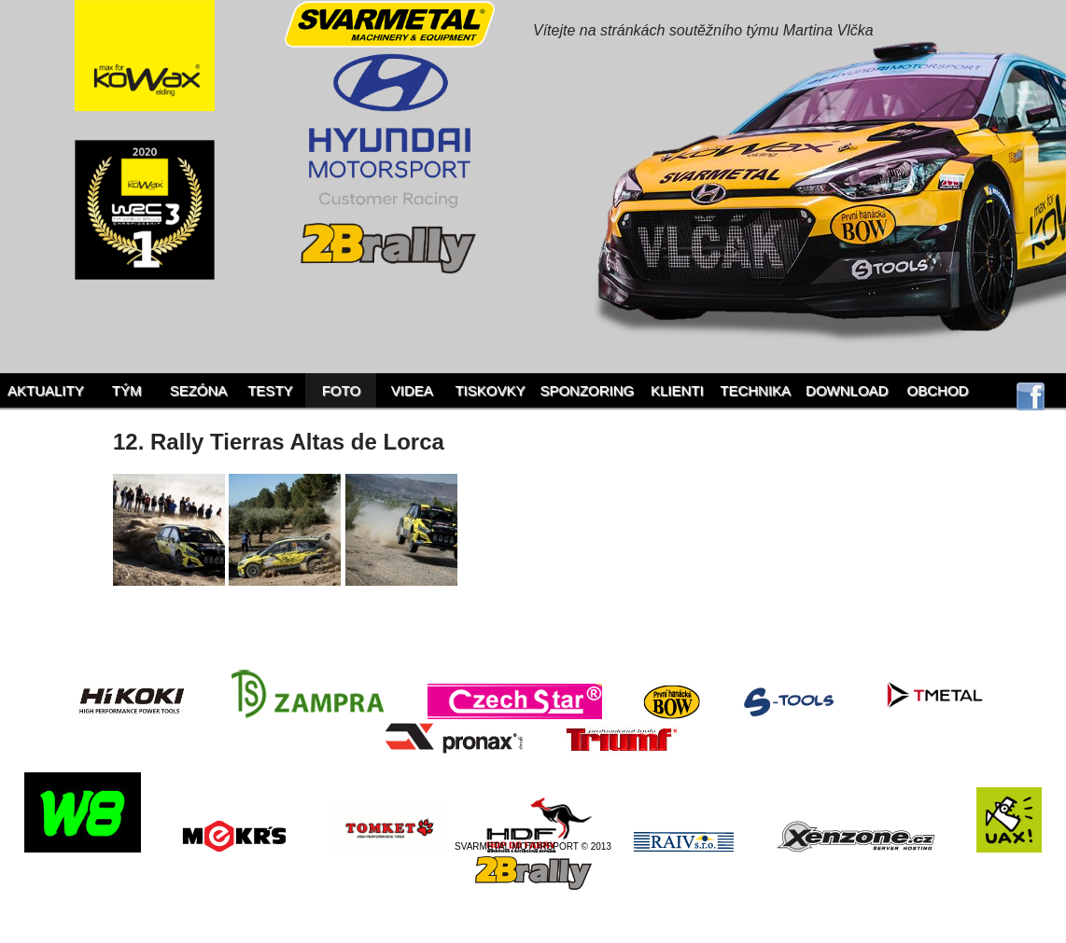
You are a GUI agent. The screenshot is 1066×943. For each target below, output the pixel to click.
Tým (127, 390)
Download (847, 390)
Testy (269, 390)
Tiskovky (490, 390)
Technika (755, 390)
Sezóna (199, 390)
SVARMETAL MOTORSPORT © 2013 (533, 846)
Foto (341, 390)
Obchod (938, 390)
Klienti (677, 390)
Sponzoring (587, 390)
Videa (412, 390)
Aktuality (45, 390)
